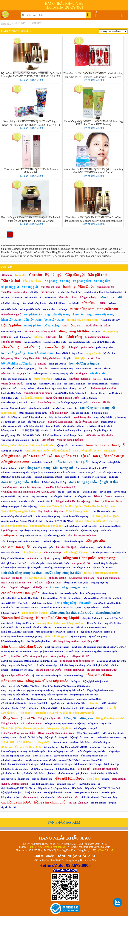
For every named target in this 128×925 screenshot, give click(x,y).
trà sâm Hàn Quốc (87, 472)
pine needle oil (72, 477)
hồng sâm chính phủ (50, 802)
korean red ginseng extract (68, 587)
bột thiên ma (77, 445)
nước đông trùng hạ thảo (63, 572)
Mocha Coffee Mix (76, 703)
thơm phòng (110, 331)
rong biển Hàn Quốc (36, 450)
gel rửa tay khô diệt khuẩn (100, 426)
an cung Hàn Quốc (48, 623)
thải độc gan (40, 587)
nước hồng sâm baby (86, 421)
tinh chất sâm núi (90, 797)
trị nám (105, 779)
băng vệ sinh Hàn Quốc (12, 558)
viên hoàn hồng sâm (11, 331)
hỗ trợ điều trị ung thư (12, 641)
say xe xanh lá (8, 496)
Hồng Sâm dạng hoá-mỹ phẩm (18, 733)
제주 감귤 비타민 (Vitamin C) (36, 430)
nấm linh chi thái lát (39, 408)
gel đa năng (120, 417)
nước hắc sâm (104, 547)
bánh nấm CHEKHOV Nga (88, 764)
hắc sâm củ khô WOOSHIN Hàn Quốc (103, 598)
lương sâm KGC (49, 708)
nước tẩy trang (104, 314)
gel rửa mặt (33, 347)
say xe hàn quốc (89, 491)
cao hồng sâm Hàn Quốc (20, 593)
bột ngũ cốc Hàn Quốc (56, 737)
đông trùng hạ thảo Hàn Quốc (71, 612)
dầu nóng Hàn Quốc (43, 547)
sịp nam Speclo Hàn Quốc (15, 675)
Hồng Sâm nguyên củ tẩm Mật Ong (19, 506)
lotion (97, 450)
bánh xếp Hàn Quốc (11, 393)
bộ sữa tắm (109, 353)
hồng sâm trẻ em (67, 297)
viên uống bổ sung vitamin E (15, 440)
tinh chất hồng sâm (56, 636)
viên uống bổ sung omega (38, 393)
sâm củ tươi (50, 297)
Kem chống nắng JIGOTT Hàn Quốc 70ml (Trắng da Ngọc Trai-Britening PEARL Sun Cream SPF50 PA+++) (31, 123)
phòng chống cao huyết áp (45, 525)
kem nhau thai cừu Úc (27, 607)
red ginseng (106, 558)
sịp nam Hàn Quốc (74, 669)
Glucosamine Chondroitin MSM (91, 468)
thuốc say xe (73, 491)
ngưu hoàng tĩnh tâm (108, 578)
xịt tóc (78, 607)
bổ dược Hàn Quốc (65, 769)
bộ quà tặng (51, 325)
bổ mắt (105, 607)
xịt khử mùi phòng (98, 636)
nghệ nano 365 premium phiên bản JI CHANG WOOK (99, 647)
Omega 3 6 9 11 (8, 501)
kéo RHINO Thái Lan (74, 383)
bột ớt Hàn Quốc (31, 435)
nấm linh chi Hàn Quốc (72, 462)
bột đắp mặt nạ (100, 413)
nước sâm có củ (84, 368)
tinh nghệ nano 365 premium (48, 651)
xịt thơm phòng (78, 636)
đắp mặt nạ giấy (59, 412)
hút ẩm (114, 665)
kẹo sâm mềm (48, 797)
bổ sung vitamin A (10, 613)
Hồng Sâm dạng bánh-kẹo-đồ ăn (56, 733)
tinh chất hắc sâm (10, 552)
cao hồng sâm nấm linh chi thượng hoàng (21, 636)
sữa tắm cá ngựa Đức (54, 535)
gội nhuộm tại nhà (10, 773)
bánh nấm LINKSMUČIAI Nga (56, 764)
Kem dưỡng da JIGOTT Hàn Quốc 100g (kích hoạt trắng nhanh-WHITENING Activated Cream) (93, 171)
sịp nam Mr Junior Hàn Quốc (46, 675)
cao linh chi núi (98, 802)
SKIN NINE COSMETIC (28, 23)
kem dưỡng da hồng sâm (106, 563)
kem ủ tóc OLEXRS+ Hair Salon (17, 631)
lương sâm (33, 708)
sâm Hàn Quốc (108, 792)
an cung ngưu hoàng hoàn (82, 319)
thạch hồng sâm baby (41, 603)
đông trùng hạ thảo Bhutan (100, 690)
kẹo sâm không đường (62, 368)
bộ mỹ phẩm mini (32, 792)
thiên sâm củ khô (69, 708)
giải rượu (51, 337)
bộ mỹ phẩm (11, 325)
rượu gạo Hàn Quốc (30, 309)
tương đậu (31, 383)
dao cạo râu (108, 747)
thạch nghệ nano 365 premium (16, 651)
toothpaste (9, 535)
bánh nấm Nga (111, 764)
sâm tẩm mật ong (50, 287)
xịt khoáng (40, 363)
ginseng (56, 558)
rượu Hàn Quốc (9, 309)
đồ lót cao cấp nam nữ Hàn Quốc (21, 746)
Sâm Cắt (111, 707)
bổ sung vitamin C (10, 430)
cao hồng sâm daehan (60, 496)
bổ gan (38, 336)
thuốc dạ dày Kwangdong (47, 516)
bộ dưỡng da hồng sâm (41, 769)
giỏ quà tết (84, 768)
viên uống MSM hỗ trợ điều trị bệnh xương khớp (65, 712)
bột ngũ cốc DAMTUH (81, 737)
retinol (4, 670)
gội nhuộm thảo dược (33, 773)
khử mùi (6, 337)
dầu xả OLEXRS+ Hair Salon (91, 627)
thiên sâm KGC (110, 703)
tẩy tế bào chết (8, 807)
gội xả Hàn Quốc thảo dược (102, 456)
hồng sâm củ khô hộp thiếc (47, 681)
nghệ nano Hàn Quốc (110, 526)
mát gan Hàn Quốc (11, 578)
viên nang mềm (105, 287)
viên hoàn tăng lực (102, 742)
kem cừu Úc (7, 607)
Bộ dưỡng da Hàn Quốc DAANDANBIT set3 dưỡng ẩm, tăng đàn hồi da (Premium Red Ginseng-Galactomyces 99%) (93, 75)
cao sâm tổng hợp (78, 802)
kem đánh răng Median (42, 784)
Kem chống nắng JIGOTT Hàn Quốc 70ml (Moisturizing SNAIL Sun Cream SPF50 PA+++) (93, 123)
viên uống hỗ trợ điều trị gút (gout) (18, 368)
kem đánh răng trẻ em (97, 337)
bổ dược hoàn (60, 742)
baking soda (56, 530)
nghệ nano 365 (89, 526)
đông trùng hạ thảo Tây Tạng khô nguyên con (24, 699)
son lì (97, 378)
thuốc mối (106, 530)
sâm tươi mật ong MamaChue (52, 388)
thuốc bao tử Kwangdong (75, 516)
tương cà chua (27, 388)
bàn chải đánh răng (40, 353)
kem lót (108, 379)
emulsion (109, 450)
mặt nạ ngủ (60, 379)
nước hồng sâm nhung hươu (33, 413)
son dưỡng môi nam (97, 383)
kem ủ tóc (93, 778)
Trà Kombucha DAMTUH (74, 747)
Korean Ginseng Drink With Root (81, 792)
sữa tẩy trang (61, 314)
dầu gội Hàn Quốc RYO (20, 456)
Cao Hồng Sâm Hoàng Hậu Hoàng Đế (46, 468)
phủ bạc (51, 773)
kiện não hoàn (53, 582)
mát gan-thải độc (81, 563)
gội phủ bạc (82, 773)
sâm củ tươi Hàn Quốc (103, 342)
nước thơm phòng (23, 337)
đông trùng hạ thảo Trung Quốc (17, 665)
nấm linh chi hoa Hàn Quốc (15, 472)
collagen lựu (114, 751)
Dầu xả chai (10, 281)
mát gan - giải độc (101, 402)
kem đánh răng (70, 337)
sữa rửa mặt (11, 347)
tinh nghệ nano (71, 526)
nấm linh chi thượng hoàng (16, 373)
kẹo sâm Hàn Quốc (67, 797)
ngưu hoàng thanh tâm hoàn (16, 582)
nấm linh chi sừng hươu (34, 303)
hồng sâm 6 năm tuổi (92, 618)
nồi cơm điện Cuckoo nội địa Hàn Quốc (21, 567)
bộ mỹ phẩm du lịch (11, 792)
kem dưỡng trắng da (84, 363)
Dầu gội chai (97, 275)
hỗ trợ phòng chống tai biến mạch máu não (27, 445)
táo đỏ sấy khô (115, 393)
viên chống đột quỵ (110, 320)
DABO (101, 303)
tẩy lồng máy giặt (36, 422)
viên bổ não (48, 439)
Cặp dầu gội (75, 275)
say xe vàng (23, 496)
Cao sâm (35, 275)
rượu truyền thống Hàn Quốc (16, 477)
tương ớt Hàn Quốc (12, 383)
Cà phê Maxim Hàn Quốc (14, 703)
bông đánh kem (51, 358)
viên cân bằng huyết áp (70, 439)
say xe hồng (120, 491)
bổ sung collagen (59, 656)
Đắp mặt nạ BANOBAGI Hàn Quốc (103, 788)
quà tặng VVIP (90, 641)
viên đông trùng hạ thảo (66, 641)
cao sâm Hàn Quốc (15, 547)
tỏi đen (98, 368)
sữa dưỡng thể (61, 450)
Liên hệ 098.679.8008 (31, 80)
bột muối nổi (71, 530)
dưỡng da (76, 681)
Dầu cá (98, 496)
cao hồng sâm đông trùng (69, 292)
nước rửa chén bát (32, 397)
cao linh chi (73, 303)
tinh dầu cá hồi (26, 501)
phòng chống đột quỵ (14, 525)
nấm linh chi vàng (10, 303)
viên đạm (6, 292)
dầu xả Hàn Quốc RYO (60, 456)
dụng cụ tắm (119, 778)
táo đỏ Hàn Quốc (68, 593)
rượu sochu (49, 309)
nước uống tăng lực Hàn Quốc (73, 402)
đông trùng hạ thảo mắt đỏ (70, 690)
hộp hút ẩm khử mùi (59, 417)
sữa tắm (88, 303)
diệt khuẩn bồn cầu (31, 627)
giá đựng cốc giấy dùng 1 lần (98, 430)
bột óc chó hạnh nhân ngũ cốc (16, 379)
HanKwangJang (109, 797)
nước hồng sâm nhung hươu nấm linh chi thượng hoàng (29, 661)
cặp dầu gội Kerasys (76, 552)
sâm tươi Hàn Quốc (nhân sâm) (70, 393)
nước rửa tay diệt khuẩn (99, 435)
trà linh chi (17, 297)
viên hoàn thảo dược (80, 742)
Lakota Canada (89, 398)
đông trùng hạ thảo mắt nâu (15, 694)
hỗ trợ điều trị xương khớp (33, 742)
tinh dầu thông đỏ (11, 314)
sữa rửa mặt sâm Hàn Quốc (107, 603)
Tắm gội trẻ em (32, 280)
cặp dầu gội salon (11, 341)
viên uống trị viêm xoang (94, 477)
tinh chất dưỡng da (10, 417)
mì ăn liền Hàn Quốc (42, 462)
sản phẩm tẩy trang (37, 314)
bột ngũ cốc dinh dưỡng (30, 737)
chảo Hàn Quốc (50, 593)
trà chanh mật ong (51, 541)
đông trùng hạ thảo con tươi (84, 694)
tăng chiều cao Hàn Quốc (89, 699)
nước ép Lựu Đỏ (10, 656)
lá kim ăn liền (94, 623)
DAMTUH (7, 742)
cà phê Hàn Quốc (32, 342)
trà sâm (5, 297)
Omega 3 (119, 496)
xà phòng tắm (82, 281)
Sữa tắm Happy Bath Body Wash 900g (20, 541)
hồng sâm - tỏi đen (10, 797)
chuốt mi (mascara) (80, 378)
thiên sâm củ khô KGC (91, 708)
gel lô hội (113, 477)
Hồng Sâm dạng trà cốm (100, 723)
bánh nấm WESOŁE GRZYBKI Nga (19, 764)
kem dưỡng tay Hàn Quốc (61, 751)
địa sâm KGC (18, 708)
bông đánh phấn (31, 358)
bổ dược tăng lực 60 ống (54, 482)
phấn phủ (73, 347)
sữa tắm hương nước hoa (82, 535)
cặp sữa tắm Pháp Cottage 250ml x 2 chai (21, 521)
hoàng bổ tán (98, 462)
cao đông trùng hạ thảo (61, 373)
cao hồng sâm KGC (16, 802)
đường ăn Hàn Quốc (11, 450)
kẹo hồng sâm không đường (33, 530)
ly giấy (35, 440)
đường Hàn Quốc (78, 388)
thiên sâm (93, 703)
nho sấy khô (7, 623)
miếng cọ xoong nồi (11, 426)
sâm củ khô (20, 292)
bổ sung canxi (40, 373)
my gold (112, 802)
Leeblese (112, 303)
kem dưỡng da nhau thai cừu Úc (57, 607)
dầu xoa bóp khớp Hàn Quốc (15, 755)
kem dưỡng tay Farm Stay (93, 593)
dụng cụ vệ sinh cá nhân (14, 783)
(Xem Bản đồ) (105, 850)
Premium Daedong (73, 675)
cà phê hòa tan (57, 703)
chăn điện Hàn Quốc (73, 541)
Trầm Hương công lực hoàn (18, 511)
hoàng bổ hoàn (8, 468)
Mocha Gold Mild (38, 703)
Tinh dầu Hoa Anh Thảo (103, 511)
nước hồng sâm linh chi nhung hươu (42, 426)
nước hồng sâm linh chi (35, 417)
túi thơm (96, 331)
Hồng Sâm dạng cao (78, 718)
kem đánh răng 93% (67, 784)
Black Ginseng (87, 547)
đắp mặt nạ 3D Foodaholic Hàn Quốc (19, 598)
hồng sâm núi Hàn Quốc (76, 582)
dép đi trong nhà (82, 417)
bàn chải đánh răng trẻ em (69, 353)
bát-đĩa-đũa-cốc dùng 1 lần (67, 430)
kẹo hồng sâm (9, 530)
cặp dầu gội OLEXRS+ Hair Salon (98, 631)
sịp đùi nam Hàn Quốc (48, 669)
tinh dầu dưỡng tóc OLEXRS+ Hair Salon (57, 631)
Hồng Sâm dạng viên (49, 718)
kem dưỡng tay (46, 402)
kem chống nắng (13, 353)
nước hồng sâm (82, 309)
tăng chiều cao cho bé (30, 535)
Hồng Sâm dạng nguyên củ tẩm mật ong (65, 723)
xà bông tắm (102, 281)
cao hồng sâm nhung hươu (57, 567)
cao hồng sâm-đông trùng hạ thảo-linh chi (105, 292)
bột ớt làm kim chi (52, 435)
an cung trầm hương (34, 612)
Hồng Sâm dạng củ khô (110, 718)
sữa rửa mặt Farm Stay (110, 472)
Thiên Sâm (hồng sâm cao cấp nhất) (22, 728)
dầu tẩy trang (33, 319)
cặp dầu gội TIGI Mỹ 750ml (59, 521)
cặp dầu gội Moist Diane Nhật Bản (108, 552)
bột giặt (67, 358)
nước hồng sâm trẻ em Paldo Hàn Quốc (49, 563)
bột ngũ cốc (62, 445)
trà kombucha (51, 747)
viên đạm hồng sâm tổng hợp (60, 487)
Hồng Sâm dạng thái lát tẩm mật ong (21, 723)
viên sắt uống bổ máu (113, 733)
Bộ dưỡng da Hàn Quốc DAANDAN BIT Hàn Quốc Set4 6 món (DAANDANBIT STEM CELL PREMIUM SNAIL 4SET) (31, 75)
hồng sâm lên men (25, 623)
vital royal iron (8, 737)
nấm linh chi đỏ (110, 297)
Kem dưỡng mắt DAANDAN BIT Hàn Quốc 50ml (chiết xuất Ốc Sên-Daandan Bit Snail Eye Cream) (31, 219)
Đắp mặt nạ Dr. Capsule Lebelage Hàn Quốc (60, 788)
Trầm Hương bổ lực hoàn (99, 506)
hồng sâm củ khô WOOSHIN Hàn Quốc (61, 598)
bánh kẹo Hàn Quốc (78, 287)
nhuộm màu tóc (65, 773)
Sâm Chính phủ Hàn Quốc (21, 646)
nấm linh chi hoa (57, 303)
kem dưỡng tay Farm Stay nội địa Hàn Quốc (23, 751)
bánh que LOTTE (58, 363)
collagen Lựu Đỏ (80, 656)
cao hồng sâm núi (81, 567)
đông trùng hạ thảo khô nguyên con (49, 694)
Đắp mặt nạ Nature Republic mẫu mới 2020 (53, 472)
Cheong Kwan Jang (107, 501)
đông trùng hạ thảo (74, 331)
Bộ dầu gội (53, 275)
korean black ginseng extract (48, 477)
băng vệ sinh (93, 353)
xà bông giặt (30, 287)
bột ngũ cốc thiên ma (103, 567)
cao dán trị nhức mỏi (79, 342)
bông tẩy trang (54, 319)
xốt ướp (34, 292)
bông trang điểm (10, 358)
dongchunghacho (108, 612)
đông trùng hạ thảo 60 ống (20, 482)
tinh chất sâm (107, 309)
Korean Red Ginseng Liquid (57, 618)
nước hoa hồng (43, 378)
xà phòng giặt (10, 287)
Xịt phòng (6, 275)
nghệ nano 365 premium (57, 647)
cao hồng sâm (72, 325)
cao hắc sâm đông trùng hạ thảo (40, 760)
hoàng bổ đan (114, 462)
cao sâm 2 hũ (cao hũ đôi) (13, 408)
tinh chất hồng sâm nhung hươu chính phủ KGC (84, 665)
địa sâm (5, 708)
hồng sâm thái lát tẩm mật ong (73, 501)
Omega (108, 496)
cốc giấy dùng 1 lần (11, 435)
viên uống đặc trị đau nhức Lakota (18, 402)
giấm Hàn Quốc (9, 388)
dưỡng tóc (81, 373)
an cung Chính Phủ (91, 760)
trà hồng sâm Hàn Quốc (86, 728)
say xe (61, 491)
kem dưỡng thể (82, 450)
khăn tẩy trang (11, 319)
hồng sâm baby (88, 297)
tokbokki (114, 383)
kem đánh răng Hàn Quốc (106, 445)
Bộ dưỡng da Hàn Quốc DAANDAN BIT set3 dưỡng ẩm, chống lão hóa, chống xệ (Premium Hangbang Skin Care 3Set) (93, 219)
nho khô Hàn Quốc (114, 618)
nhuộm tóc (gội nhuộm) (103, 388)
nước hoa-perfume (73, 435)
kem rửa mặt (54, 347)
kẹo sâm (43, 368)
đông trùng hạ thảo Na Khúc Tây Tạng (20, 686)
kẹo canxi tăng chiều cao (61, 699)
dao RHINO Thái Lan (50, 383)
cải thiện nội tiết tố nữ (22, 670)
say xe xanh (106, 491)
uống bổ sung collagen (60, 421)
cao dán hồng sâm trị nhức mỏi (16, 516)
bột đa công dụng (89, 530)
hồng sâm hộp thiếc (59, 728)
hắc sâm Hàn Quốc (66, 547)
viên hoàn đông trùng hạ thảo (40, 331)
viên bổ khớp (72, 651)
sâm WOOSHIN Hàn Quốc (14, 603)
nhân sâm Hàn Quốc (38, 558)
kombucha (95, 747)
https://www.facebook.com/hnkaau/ (48, 846)
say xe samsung (39, 496)
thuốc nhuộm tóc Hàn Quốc (104, 773)
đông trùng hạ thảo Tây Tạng (111, 661)
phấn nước (87, 347)
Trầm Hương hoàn (77, 511)
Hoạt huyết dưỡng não (50, 511)
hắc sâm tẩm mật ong (73, 426)
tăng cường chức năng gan (15, 587)
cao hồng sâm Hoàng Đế (97, 407)
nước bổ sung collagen (34, 656)
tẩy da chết (97, 373)
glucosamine (8, 412)
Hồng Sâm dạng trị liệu (88, 733)
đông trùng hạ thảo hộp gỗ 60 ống (93, 482)
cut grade (26, 712)
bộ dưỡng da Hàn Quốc (105, 516)
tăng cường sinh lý (103, 417)
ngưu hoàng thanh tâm (81, 578)
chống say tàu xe (97, 393)
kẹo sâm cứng (30, 797)
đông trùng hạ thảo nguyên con (77, 660)
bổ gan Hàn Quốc (36, 577)
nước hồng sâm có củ (90, 784)
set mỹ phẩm (32, 325)
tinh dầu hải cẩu (45, 501)
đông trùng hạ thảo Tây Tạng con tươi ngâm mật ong (27, 690)
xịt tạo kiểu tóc (91, 607)
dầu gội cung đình (15, 462)
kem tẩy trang (82, 314)
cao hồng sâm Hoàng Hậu (64, 408)
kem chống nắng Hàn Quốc (73, 603)
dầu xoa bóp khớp (80, 413)
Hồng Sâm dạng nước (18, 718)
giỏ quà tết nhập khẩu (105, 768)
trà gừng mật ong (99, 582)
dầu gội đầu (95, 541)
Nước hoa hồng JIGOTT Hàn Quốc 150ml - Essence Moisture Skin (31, 171)
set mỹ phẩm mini (53, 792)
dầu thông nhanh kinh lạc (94, 755)
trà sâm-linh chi (33, 297)
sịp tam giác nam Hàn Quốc (102, 669)
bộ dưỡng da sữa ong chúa (14, 769)
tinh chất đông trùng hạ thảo (21, 572)
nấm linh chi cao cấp (11, 760)
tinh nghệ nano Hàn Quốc (14, 563)
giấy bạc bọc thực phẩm (66, 755)
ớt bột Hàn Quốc (9, 398)
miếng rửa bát (108, 422)
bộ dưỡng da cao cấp (46, 665)
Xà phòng (50, 281)
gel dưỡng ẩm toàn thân (13, 422)
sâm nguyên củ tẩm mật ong (15, 779)
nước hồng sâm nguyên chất (91, 751)
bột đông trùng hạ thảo (38, 641)
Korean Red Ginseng (17, 618)
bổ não (39, 582)
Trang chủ (6, 23)
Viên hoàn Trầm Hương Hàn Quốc (60, 506)
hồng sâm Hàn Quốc (79, 558)
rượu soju (62, 309)
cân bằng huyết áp (73, 623)
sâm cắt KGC (9, 712)
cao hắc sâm (47, 292)
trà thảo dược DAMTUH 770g (111, 737)
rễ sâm (107, 368)
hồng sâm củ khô (99, 675)
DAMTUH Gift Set (42, 755)
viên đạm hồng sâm (30, 487)
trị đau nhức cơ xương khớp (101, 572)
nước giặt (79, 358)
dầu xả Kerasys (52, 552)
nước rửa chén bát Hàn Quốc (62, 397)
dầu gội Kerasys (31, 552)
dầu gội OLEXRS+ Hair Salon (58, 627)
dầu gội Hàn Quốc (69, 778)
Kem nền (20, 274)
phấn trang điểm (104, 347)
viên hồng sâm (9, 487)
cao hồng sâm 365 (82, 496)
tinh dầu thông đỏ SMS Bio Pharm (18, 788)
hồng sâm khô (12, 681)
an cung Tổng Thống (69, 760)
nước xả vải (94, 358)
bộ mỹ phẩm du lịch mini (95, 681)
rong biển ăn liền (112, 623)
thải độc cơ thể (57, 578)
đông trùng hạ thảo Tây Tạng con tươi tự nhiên (66, 686)
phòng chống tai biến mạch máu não (97, 520)
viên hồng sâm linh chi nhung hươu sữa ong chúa (28, 491)
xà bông (65, 281)
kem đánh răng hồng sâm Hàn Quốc (99, 651)
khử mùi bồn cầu (9, 627)
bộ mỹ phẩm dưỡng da (16, 363)
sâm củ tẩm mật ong (42, 779)
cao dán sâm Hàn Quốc (54, 342)
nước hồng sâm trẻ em (98, 325)
